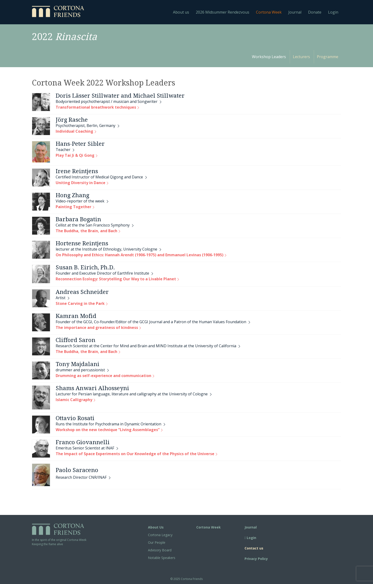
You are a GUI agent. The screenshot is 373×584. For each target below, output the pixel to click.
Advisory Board (160, 550)
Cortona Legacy (160, 535)
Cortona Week (269, 12)
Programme (327, 56)
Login (333, 12)
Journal (294, 12)
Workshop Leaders (269, 56)
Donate (314, 12)
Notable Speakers (161, 557)
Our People (156, 542)
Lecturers (301, 56)
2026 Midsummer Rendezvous (222, 12)
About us (181, 12)
